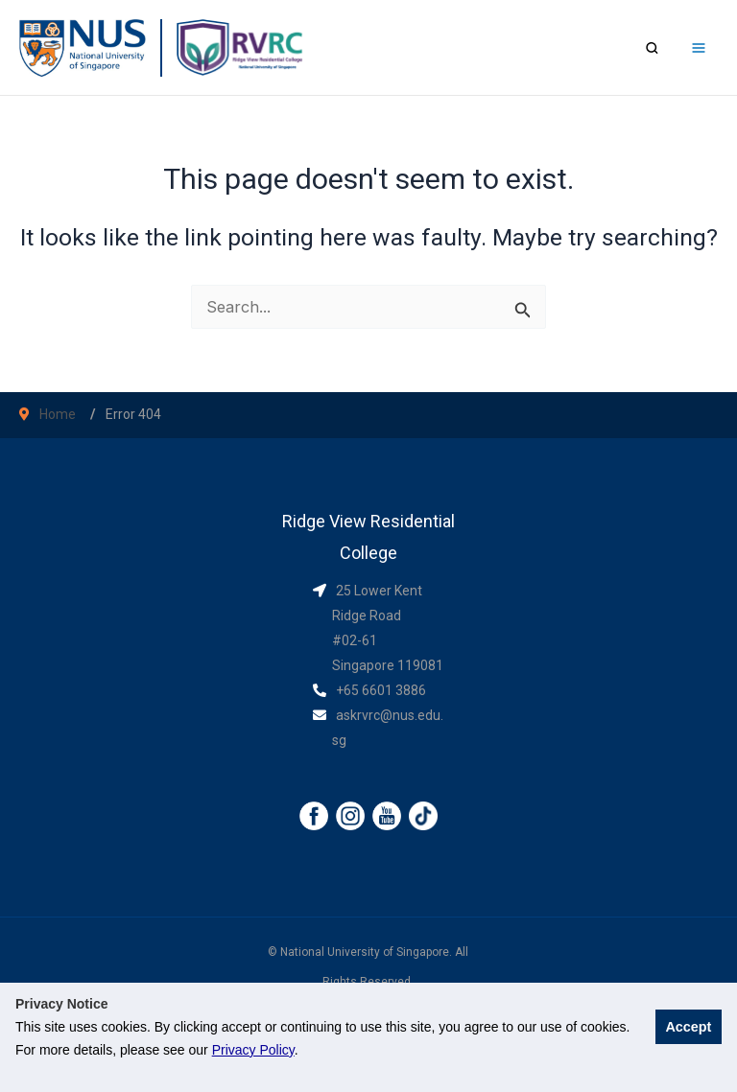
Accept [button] (688, 1026)
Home (57, 414)
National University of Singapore (364, 952)
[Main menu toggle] (698, 47)
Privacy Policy (253, 1049)
